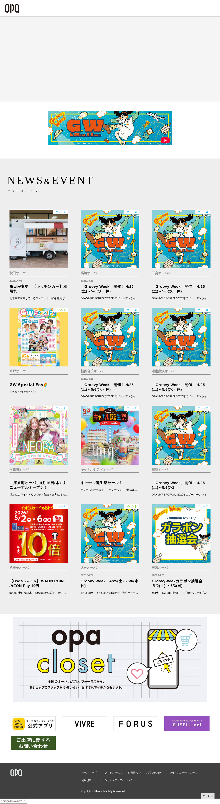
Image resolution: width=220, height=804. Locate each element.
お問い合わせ (153, 772)
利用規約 (86, 780)
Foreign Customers (11, 801)
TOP (209, 796)
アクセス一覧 (112, 772)
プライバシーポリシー (182, 772)
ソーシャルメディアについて (116, 780)
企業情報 (133, 772)
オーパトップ (89, 772)
